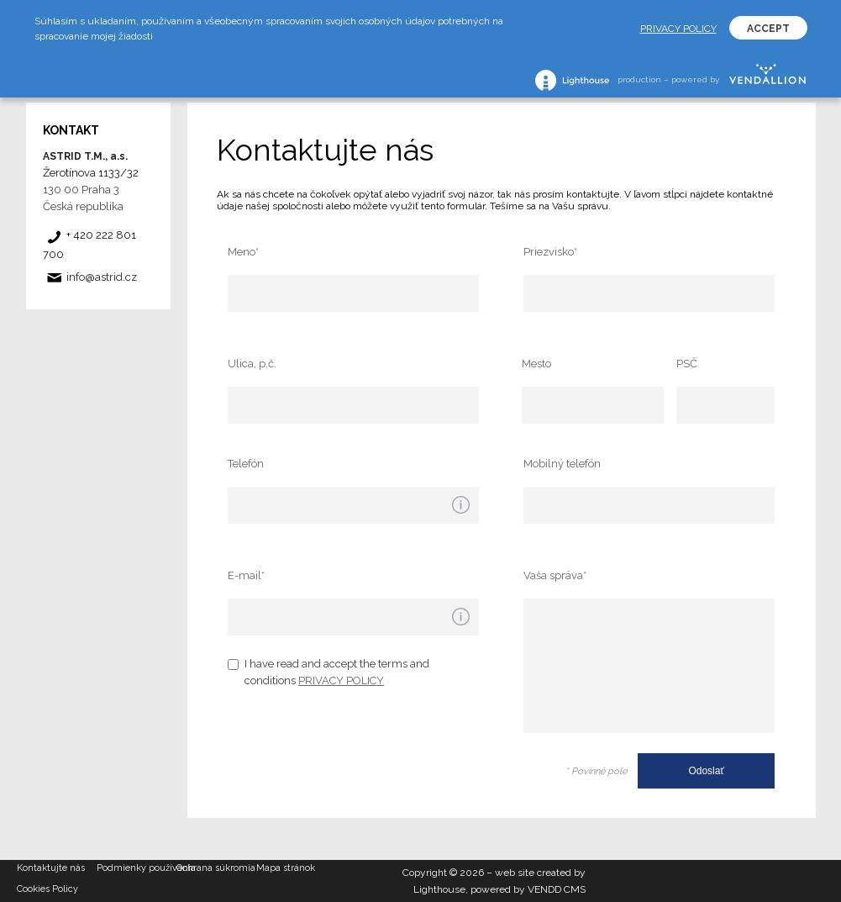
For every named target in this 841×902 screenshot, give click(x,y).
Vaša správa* (554, 575)
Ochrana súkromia (215, 867)
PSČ (686, 363)
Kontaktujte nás (51, 867)
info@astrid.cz (101, 277)
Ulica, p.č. (252, 363)
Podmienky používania (136, 867)
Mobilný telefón (562, 463)
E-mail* (246, 575)
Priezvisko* (550, 251)
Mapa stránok (285, 867)
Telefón (246, 463)
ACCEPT (768, 28)
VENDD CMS (557, 889)
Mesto (536, 363)
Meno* (243, 251)
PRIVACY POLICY (341, 680)
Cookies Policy (47, 889)
